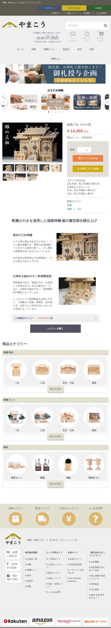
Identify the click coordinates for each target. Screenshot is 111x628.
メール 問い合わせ (73, 38)
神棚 (33, 49)
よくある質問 (101, 13)
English (98, 8)
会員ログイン (75, 559)
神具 (79, 49)
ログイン (50, 8)
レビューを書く (55, 328)
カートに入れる (88, 158)
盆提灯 (66, 49)
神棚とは (55, 59)
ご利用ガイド (56, 13)
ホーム (20, 49)
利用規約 (94, 584)
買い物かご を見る (101, 38)
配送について (72, 13)
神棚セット (49, 49)
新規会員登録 (74, 8)
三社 (79, 209)
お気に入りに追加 (88, 168)
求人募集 (94, 589)
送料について (53, 578)
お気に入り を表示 (87, 38)
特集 (91, 49)
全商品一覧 (31, 559)
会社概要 (86, 13)
